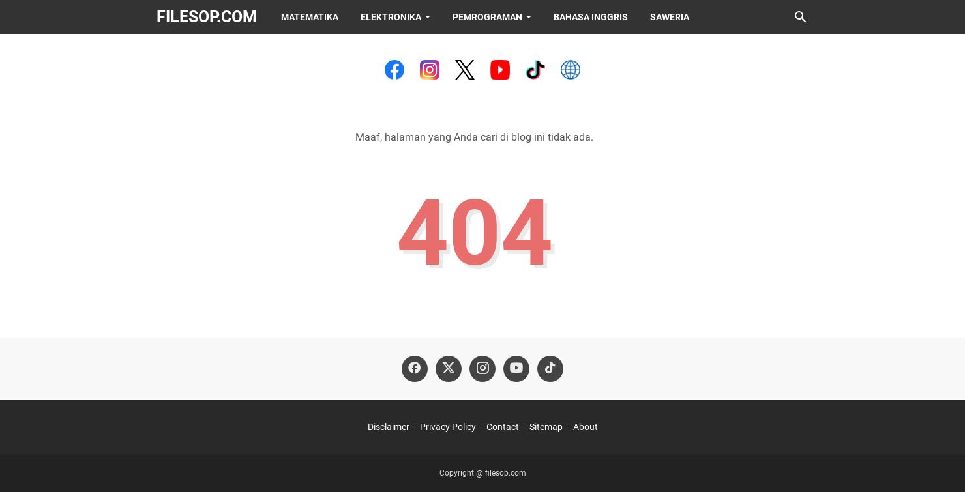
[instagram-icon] (482, 369)
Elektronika (391, 17)
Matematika (309, 17)
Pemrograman (487, 17)
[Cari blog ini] (801, 17)
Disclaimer (388, 427)
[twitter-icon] (449, 369)
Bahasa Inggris (591, 17)
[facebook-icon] (415, 369)
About (585, 427)
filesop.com (206, 16)
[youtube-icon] (516, 369)
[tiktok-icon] (550, 369)
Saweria (669, 17)
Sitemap (546, 427)
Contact (502, 427)
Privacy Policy (448, 427)
